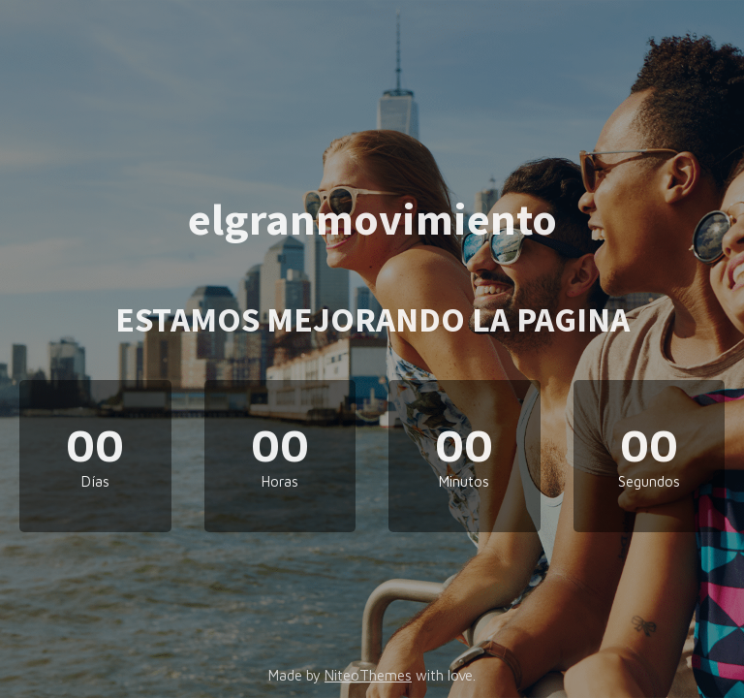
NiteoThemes (368, 675)
